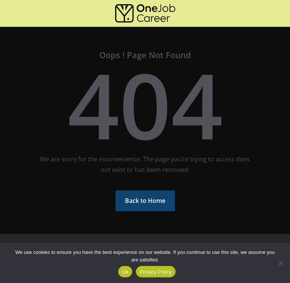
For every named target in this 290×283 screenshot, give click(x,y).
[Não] (280, 263)
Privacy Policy (155, 272)
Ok (125, 272)
